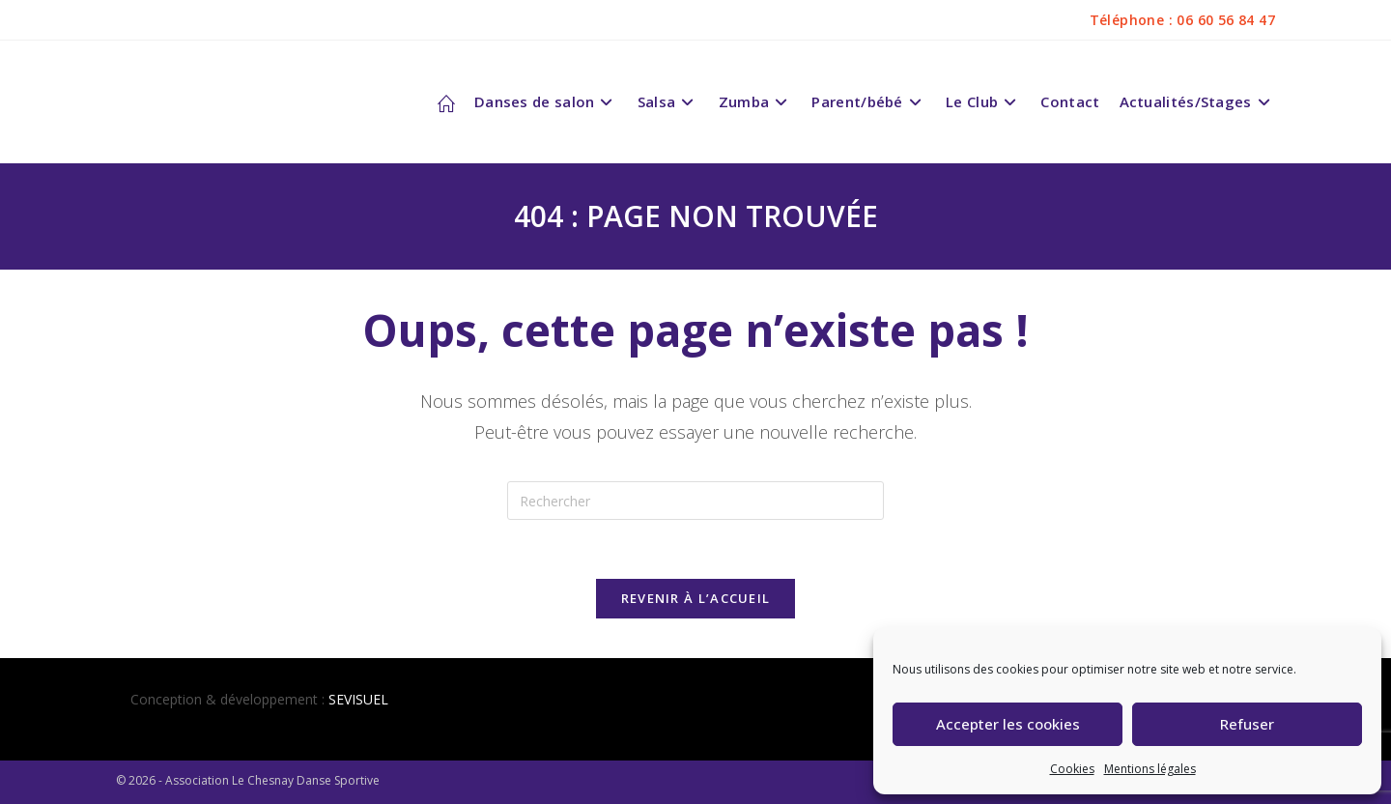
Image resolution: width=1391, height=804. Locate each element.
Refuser (1247, 723)
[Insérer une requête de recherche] (695, 500)
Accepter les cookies (1008, 723)
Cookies (1072, 769)
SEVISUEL (358, 699)
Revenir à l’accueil (696, 598)
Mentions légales (1150, 769)
